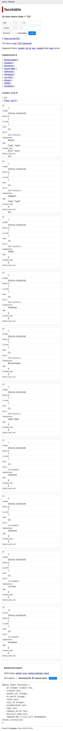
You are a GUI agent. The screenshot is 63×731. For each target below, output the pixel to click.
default (19, 673)
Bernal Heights (10, 60)
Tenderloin (8, 86)
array (25, 673)
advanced (27, 43)
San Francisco (14, 135)
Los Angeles (13, 469)
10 (9, 610)
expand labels (39, 678)
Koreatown (9, 74)
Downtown (8, 66)
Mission (7, 80)
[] (4, 98)
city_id (28, 48)
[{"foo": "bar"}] (10, 101)
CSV (20, 43)
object (46, 673)
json (15, 43)
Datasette (13, 728)
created (21, 48)
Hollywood (8, 71)
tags (34, 48)
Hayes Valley (9, 69)
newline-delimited (35, 673)
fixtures (11, 2)
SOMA (7, 83)
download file (23, 678)
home (4, 2)
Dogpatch (8, 63)
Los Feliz (8, 77)
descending (21, 33)
